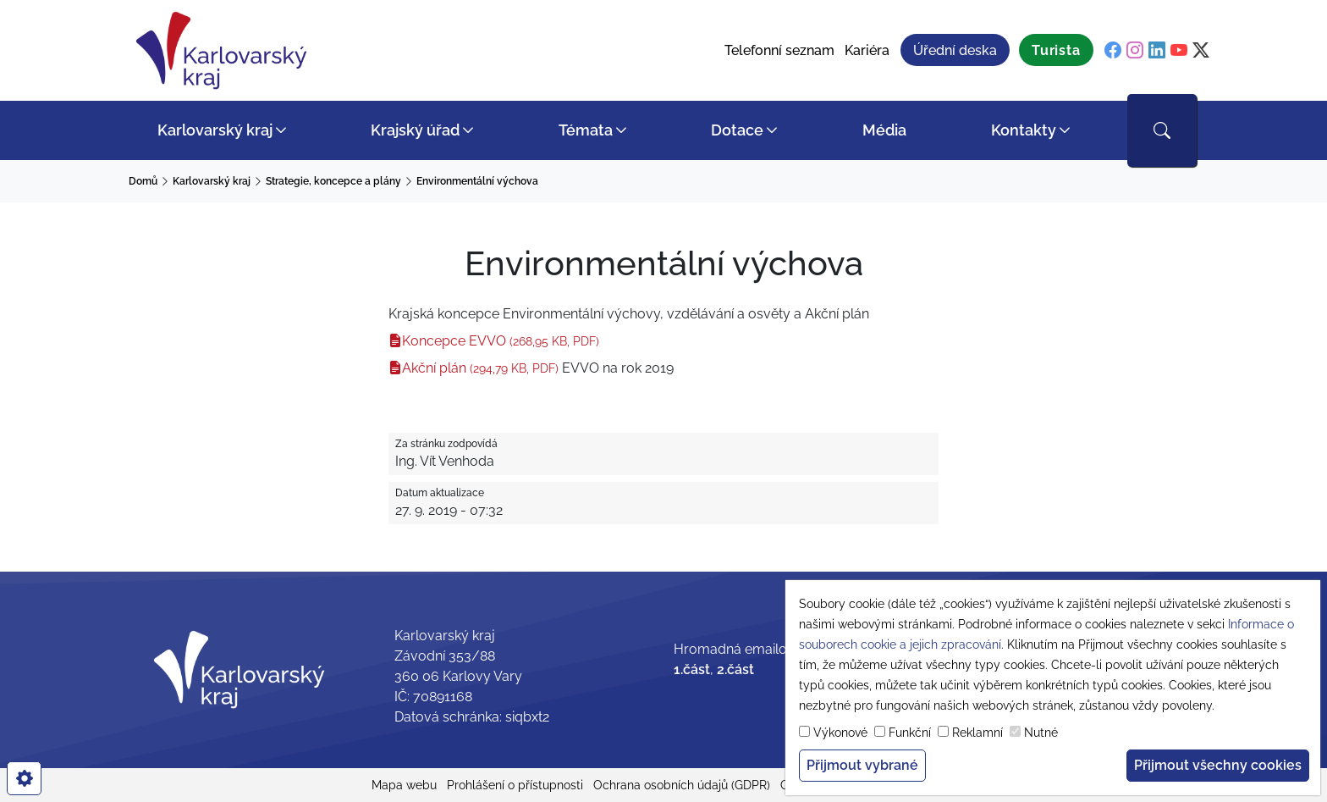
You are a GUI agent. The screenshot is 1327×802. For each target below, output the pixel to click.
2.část (735, 669)
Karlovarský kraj (215, 130)
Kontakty (1023, 130)
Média (884, 130)
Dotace (737, 130)
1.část (692, 669)
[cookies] (24, 778)
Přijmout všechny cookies (1218, 765)
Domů (143, 181)
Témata (586, 130)
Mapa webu (404, 785)
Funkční (910, 732)
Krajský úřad (415, 130)
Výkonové (840, 732)
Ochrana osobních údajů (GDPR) (681, 785)
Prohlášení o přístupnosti (515, 785)
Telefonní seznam (779, 50)
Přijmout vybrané (862, 765)
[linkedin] (1157, 51)
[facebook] (1113, 51)
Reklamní (977, 732)
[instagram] (1135, 51)
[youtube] (1179, 51)
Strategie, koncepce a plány (333, 181)
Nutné (1041, 732)
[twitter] (1201, 51)
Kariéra (867, 50)
